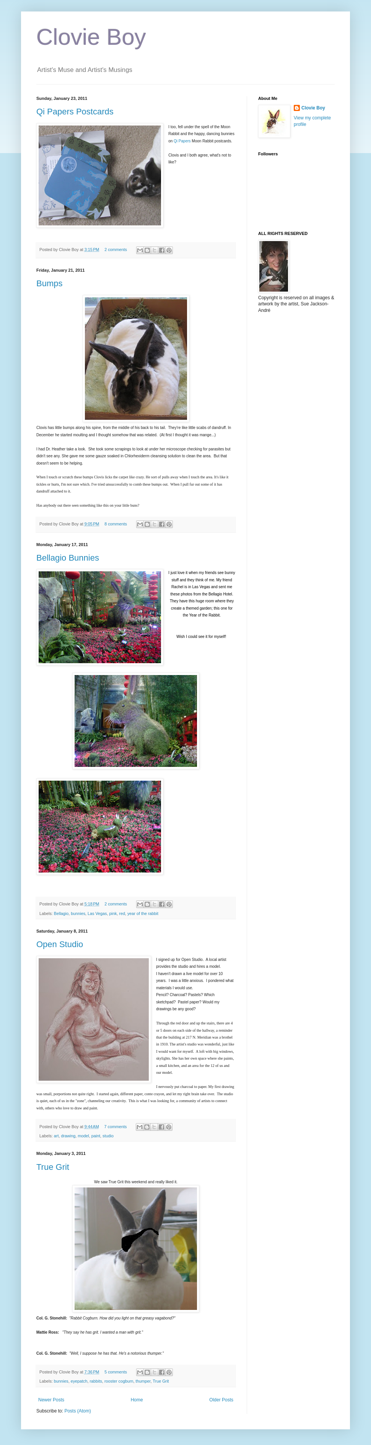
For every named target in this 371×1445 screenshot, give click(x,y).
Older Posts (221, 1400)
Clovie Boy (91, 37)
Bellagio (61, 913)
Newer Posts (51, 1400)
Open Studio (59, 944)
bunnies (78, 913)
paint (95, 1135)
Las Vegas (97, 913)
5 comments (115, 1372)
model (83, 1135)
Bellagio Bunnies (67, 558)
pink (113, 913)
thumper (143, 1381)
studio (108, 1135)
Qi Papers (182, 141)
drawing (68, 1135)
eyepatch (79, 1381)
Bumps (49, 283)
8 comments (115, 524)
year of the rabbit (142, 913)
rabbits (95, 1381)
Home (137, 1400)
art (56, 1135)
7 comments (115, 1126)
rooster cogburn (118, 1381)
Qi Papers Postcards (75, 111)
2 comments (115, 249)
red (122, 913)
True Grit (52, 1167)
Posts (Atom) (77, 1411)
